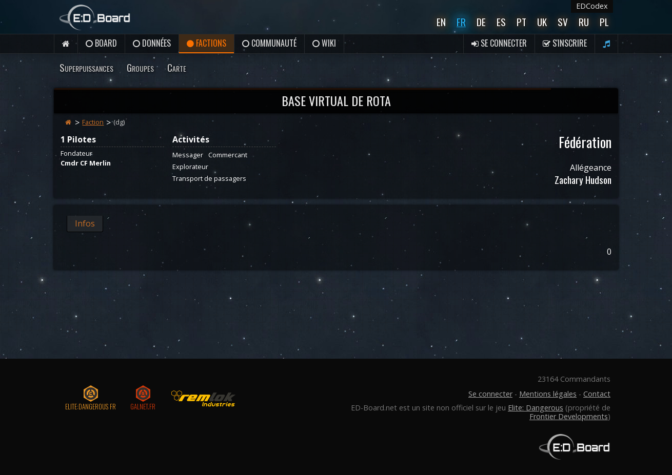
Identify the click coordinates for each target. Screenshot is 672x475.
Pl (604, 21)
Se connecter (499, 43)
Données (152, 43)
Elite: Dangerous (535, 407)
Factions (206, 43)
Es (501, 21)
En (441, 21)
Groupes (140, 67)
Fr (461, 21)
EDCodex (592, 6)
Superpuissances (86, 67)
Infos (85, 223)
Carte (176, 67)
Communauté (269, 43)
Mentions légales (548, 394)
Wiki (324, 43)
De (481, 21)
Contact (596, 394)
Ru (584, 21)
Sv (563, 21)
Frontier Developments (568, 416)
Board (101, 43)
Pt (521, 21)
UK (542, 21)
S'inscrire (565, 43)
